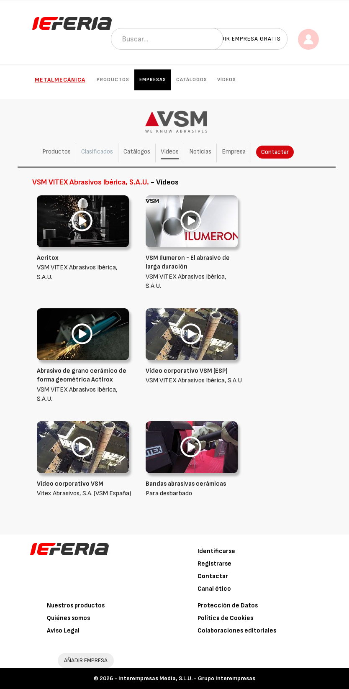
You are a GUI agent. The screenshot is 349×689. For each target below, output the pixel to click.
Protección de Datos (228, 606)
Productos (113, 80)
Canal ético (214, 589)
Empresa (234, 152)
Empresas (152, 80)
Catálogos (191, 80)
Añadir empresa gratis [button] (245, 38)
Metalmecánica (60, 79)
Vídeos (226, 80)
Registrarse (214, 564)
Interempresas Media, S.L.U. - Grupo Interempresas (186, 678)
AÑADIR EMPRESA (86, 660)
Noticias (200, 152)
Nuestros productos (76, 606)
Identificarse (216, 551)
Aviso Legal (63, 631)
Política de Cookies (225, 618)
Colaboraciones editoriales (237, 631)
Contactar (275, 152)
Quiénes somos (68, 618)
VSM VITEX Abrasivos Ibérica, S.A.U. (85, 267)
